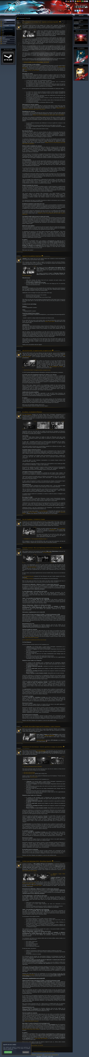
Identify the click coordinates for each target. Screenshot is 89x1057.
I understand (8, 1052)
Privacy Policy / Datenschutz (51, 1054)
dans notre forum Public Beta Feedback (31, 1029)
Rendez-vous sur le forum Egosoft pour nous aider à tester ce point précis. (43, 108)
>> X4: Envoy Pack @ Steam (28, 772)
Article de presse (33, 776)
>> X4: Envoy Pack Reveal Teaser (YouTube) (32, 766)
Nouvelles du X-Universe (7, 29)
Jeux (3, 23)
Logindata (81, 20)
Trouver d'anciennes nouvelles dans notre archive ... (44, 1051)
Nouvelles (4, 21)
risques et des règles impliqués (28, 883)
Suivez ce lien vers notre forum (32, 70)
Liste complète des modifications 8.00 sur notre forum (34, 639)
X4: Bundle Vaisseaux (28, 578)
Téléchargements (6, 39)
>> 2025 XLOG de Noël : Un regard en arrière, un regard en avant (36, 370)
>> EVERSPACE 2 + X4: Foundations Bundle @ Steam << (35, 538)
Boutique (4, 43)
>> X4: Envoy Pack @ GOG (28, 773)
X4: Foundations (61, 528)
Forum (3, 27)
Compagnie (4, 41)
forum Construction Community (31, 637)
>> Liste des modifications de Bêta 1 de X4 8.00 (32, 1045)
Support (4, 37)
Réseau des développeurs (7, 35)
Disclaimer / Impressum (36, 1054)
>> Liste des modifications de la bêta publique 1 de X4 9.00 (35, 62)
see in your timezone (26, 275)
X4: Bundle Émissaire (28, 576)
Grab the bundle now (41, 740)
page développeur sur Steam (56, 366)
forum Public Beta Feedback (28, 974)
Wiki (3, 30)
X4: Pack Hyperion (33, 512)
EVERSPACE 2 (53, 529)
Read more (25, 1052)
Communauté (5, 25)
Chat (3, 33)
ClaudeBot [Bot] (77, 21)
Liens (3, 32)
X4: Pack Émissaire (26, 414)
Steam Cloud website (49, 321)
